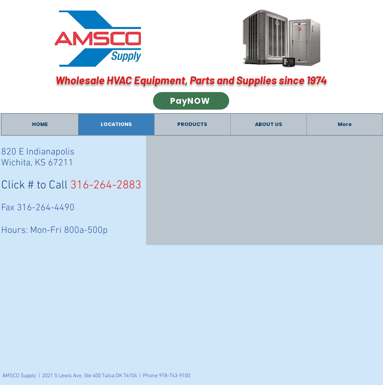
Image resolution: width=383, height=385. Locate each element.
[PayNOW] (191, 101)
